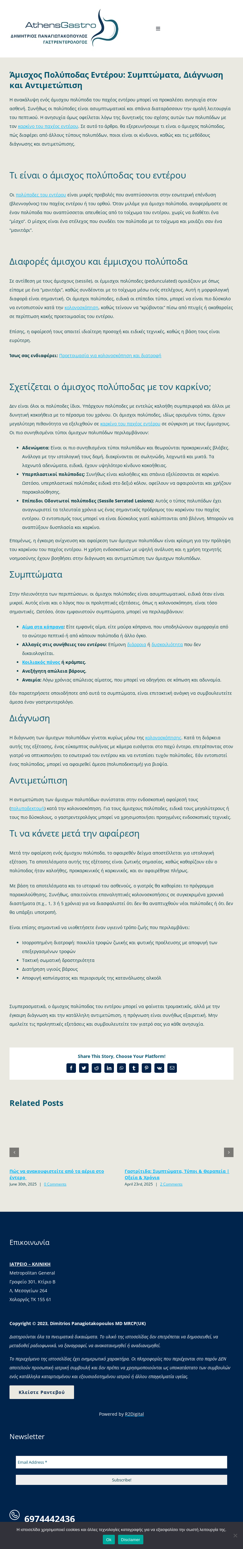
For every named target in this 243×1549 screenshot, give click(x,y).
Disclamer (130, 1539)
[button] (14, 1153)
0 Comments (55, 1184)
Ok (108, 1539)
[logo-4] (64, 7)
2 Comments (171, 1184)
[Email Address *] (121, 1462)
